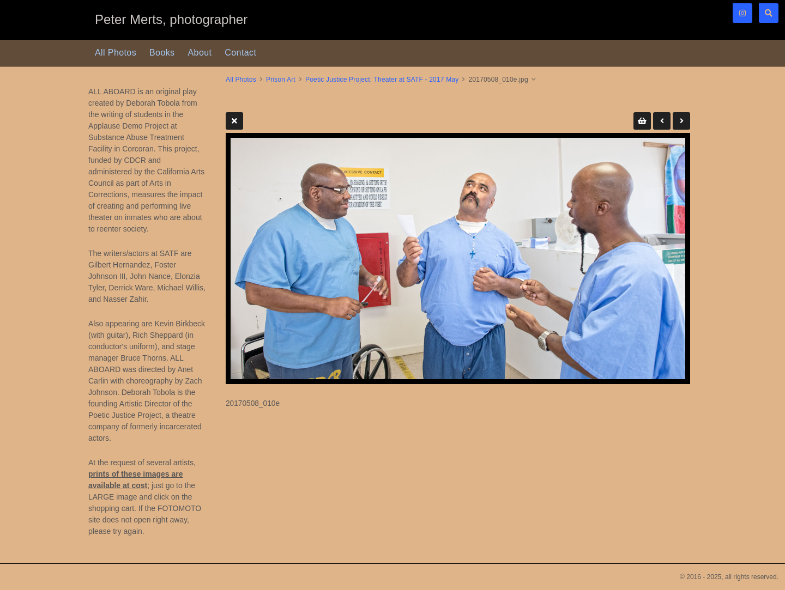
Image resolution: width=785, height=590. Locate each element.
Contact (240, 52)
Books (161, 52)
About (200, 52)
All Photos (115, 52)
